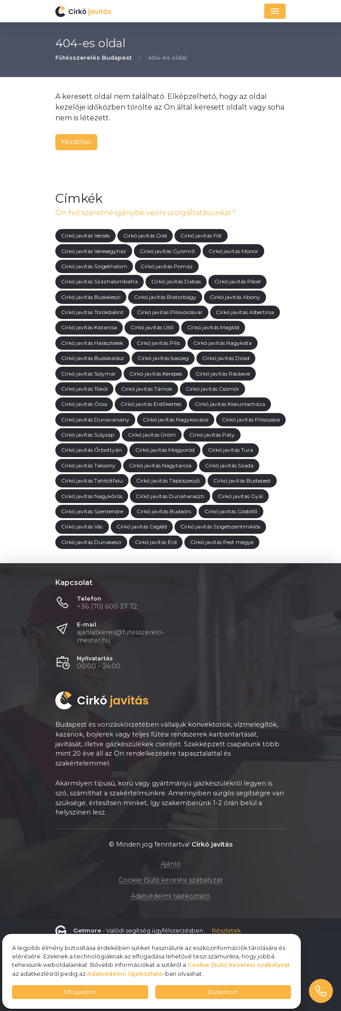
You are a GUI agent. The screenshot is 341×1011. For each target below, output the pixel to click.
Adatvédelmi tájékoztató (170, 896)
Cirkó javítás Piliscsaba (251, 419)
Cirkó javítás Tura (230, 450)
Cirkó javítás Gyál (240, 496)
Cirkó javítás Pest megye (222, 542)
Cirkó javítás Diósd (226, 358)
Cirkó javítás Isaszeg (163, 358)
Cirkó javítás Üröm (152, 435)
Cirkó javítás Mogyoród (165, 450)
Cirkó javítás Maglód (213, 327)
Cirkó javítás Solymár (88, 373)
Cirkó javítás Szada (229, 465)
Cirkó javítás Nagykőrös (91, 496)
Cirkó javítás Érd (156, 542)
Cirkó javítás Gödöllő (231, 511)
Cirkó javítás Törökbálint (92, 312)
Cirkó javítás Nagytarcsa (160, 465)
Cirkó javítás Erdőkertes (151, 404)
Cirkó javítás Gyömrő (167, 251)
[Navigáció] (275, 11)
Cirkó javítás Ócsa (84, 404)
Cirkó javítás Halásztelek (92, 343)
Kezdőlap (76, 142)
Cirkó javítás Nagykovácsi (175, 419)
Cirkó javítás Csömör (212, 389)
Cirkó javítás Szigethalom (94, 266)
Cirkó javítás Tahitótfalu (92, 481)
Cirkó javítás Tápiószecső (168, 481)
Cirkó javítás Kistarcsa (89, 327)
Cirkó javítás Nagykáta (222, 343)
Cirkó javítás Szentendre (92, 511)
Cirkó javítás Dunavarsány (95, 419)
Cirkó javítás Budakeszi (91, 297)
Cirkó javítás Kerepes (155, 373)
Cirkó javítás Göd (145, 236)
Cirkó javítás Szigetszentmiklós (220, 527)
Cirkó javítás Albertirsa (245, 312)
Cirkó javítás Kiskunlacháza (230, 404)
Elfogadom (80, 992)
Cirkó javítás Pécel (237, 281)
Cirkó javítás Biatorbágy (165, 297)
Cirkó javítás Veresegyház (93, 251)
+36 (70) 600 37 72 (107, 606)
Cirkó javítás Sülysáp (87, 435)
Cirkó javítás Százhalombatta (99, 281)
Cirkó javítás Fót (201, 236)
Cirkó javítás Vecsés (85, 236)
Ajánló (171, 864)
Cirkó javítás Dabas (176, 281)
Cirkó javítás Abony (235, 297)
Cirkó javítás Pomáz (167, 266)
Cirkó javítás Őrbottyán (91, 450)
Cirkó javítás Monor (233, 251)
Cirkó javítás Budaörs (164, 511)
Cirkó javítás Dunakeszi (91, 542)
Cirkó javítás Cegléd (141, 527)
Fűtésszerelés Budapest (93, 58)
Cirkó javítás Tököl (84, 389)
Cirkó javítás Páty (212, 435)
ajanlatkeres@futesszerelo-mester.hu (121, 636)
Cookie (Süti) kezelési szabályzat (171, 880)
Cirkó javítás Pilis (158, 343)
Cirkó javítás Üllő (152, 327)
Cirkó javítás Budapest (242, 481)
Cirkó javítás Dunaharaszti (170, 496)
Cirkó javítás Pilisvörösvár (170, 312)
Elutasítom (223, 992)
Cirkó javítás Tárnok (146, 389)
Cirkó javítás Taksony (88, 465)
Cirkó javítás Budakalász (92, 358)
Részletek (226, 931)
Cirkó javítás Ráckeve (222, 373)
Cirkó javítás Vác (82, 527)
